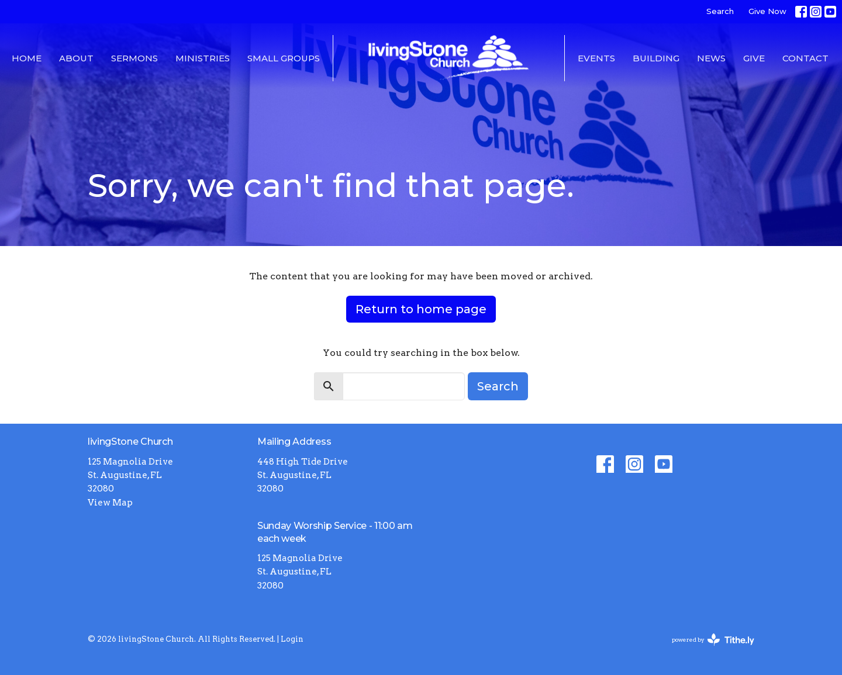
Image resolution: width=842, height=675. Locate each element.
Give (754, 58)
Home (27, 58)
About (76, 58)
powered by (713, 639)
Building (656, 58)
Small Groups (283, 58)
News (711, 58)
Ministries (202, 58)
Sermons (134, 58)
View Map (110, 502)
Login (292, 639)
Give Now (767, 11)
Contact (805, 58)
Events (596, 58)
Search (720, 11)
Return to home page (421, 309)
